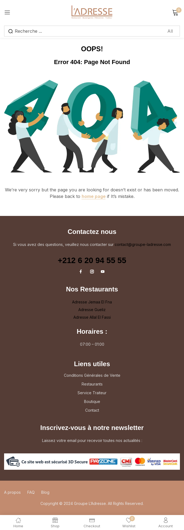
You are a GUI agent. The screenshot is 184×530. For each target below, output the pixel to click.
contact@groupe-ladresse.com (143, 244)
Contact (92, 410)
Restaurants (92, 384)
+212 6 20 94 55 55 (92, 260)
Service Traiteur (92, 392)
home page (94, 196)
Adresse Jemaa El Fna (92, 302)
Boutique (92, 401)
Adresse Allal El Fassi (92, 317)
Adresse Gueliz (92, 309)
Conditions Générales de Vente (92, 375)
